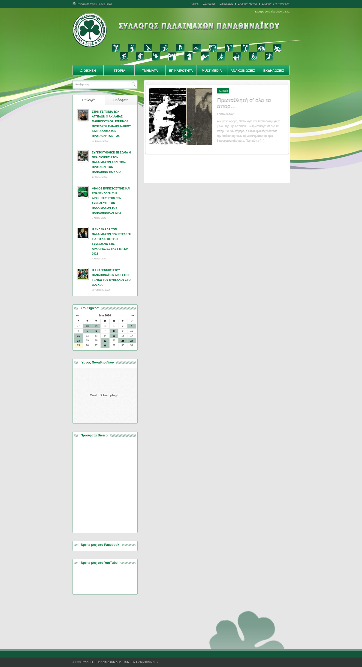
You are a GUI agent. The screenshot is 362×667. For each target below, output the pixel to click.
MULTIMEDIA (212, 70)
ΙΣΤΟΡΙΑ (119, 70)
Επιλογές (88, 100)
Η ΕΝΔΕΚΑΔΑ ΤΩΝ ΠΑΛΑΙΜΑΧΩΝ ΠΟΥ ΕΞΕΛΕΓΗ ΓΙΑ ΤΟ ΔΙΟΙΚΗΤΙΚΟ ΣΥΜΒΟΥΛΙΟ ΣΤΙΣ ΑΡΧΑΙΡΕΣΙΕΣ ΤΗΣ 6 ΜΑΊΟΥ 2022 (111, 241)
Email (109, 4)
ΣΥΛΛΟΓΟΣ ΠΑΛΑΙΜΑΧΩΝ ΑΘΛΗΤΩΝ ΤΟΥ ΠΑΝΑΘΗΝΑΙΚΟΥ (119, 662)
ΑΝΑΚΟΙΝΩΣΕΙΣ (243, 70)
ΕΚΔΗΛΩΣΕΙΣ (273, 70)
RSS (100, 4)
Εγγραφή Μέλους (247, 4)
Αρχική (194, 4)
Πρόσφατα (120, 100)
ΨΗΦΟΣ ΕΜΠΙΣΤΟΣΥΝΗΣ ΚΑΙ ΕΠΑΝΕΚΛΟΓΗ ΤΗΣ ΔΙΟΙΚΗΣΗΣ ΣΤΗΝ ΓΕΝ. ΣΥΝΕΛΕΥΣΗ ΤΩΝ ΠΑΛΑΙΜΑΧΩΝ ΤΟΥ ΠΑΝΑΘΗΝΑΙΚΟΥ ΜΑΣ (111, 200)
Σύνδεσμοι (209, 4)
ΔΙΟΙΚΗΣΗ (88, 70)
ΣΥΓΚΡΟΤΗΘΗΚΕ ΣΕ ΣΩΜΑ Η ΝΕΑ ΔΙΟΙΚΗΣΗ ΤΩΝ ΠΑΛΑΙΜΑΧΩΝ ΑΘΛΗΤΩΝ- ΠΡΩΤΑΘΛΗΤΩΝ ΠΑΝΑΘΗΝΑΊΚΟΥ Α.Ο (111, 162)
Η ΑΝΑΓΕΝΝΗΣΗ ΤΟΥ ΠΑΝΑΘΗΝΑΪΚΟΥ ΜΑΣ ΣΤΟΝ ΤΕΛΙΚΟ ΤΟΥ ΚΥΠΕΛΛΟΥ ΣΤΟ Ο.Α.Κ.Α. (111, 277)
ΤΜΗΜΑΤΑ (150, 70)
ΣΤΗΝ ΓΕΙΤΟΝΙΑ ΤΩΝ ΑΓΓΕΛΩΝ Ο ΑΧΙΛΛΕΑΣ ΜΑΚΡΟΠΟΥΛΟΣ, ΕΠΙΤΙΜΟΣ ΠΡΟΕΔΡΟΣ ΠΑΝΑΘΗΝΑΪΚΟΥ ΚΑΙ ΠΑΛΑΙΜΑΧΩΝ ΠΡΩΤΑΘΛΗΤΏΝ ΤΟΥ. (111, 124)
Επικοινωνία (226, 4)
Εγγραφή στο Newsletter (276, 4)
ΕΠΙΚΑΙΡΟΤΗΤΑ (181, 70)
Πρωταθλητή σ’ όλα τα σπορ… (244, 103)
